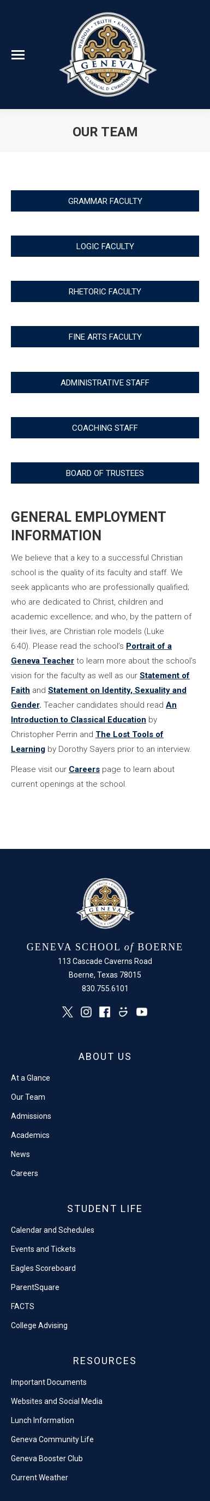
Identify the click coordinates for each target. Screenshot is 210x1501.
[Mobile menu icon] (18, 55)
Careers (84, 769)
